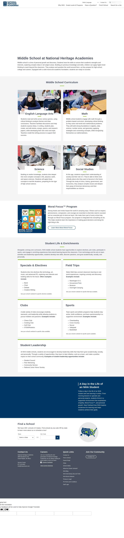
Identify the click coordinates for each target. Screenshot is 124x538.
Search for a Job (116, 5)
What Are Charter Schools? (70, 468)
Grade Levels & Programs (74, 5)
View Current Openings (46, 465)
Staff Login (66, 484)
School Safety (67, 465)
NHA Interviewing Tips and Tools (71, 473)
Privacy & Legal (67, 479)
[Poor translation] (6, 509)
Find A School (103, 5)
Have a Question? (91, 5)
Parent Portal (66, 460)
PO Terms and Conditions (70, 481)
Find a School (67, 457)
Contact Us (103, 2)
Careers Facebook (46, 462)
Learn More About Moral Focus (61, 228)
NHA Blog (65, 471)
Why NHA (61, 5)
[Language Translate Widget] (90, 2)
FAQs (64, 463)
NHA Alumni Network (68, 476)
